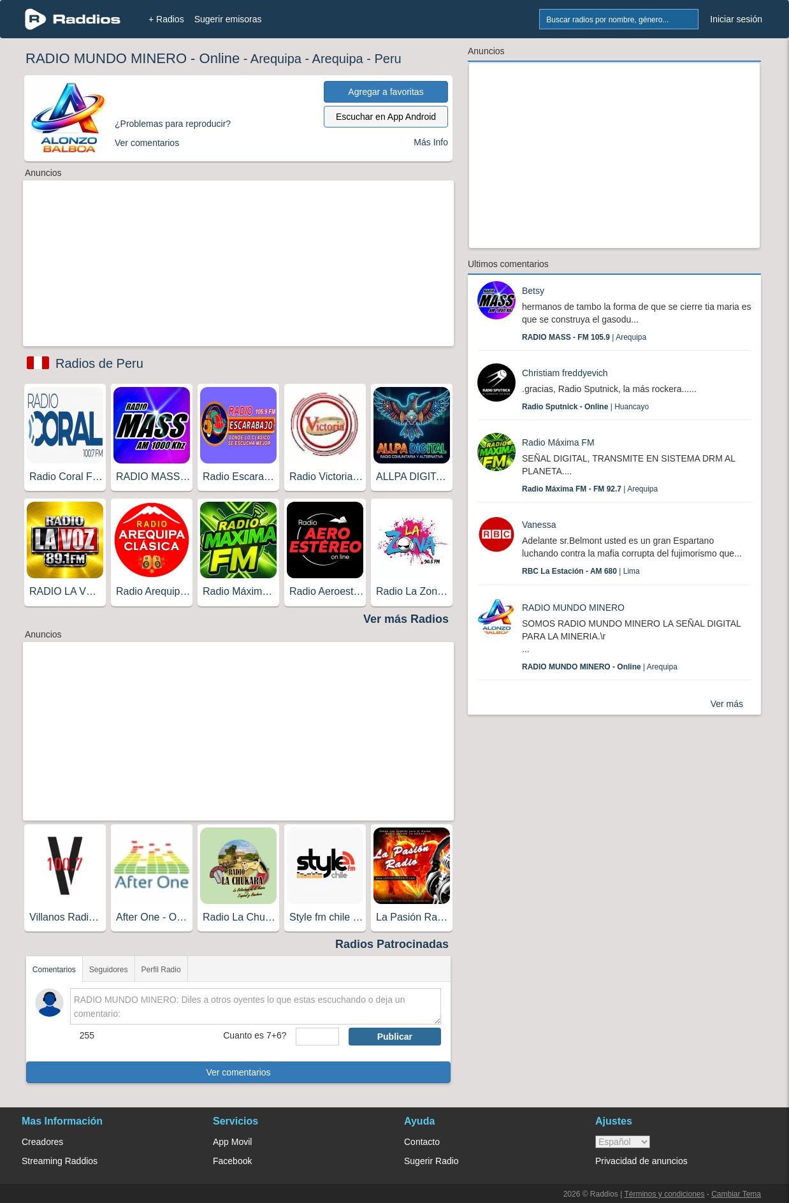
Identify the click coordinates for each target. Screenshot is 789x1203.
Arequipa (275, 59)
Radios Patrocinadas (392, 944)
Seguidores (108, 969)
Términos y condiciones (664, 1194)
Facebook (232, 1161)
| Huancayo (585, 406)
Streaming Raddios (60, 1161)
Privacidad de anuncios (641, 1161)
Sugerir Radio (431, 1161)
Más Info (431, 142)
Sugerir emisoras (228, 19)
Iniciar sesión (736, 19)
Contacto (422, 1142)
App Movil (232, 1142)
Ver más (727, 704)
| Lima (581, 571)
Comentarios (54, 969)
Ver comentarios (238, 1072)
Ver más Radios (406, 619)
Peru (387, 59)
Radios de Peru (99, 363)
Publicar (394, 1037)
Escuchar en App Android (386, 117)
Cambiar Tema (736, 1194)
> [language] (622, 1141)
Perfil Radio (161, 969)
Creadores (42, 1142)
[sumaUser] (317, 1037)
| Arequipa (584, 337)
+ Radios (166, 19)
